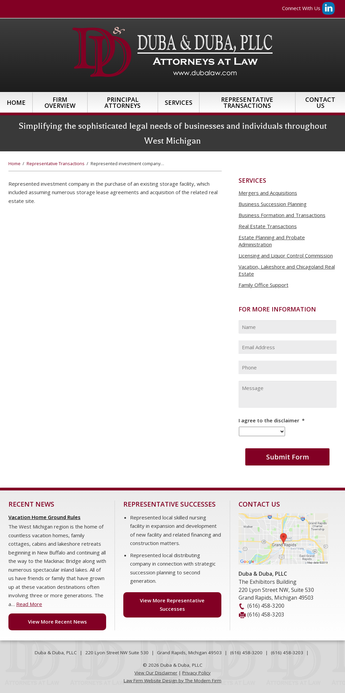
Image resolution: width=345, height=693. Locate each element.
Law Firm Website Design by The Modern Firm (172, 680)
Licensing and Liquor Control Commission (286, 255)
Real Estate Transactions (268, 226)
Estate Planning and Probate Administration (272, 241)
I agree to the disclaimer (272, 420)
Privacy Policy (196, 673)
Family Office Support (263, 284)
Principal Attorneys (122, 102)
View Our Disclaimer (155, 673)
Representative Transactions (247, 102)
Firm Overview (59, 102)
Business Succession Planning (273, 204)
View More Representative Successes (172, 604)
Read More (29, 604)
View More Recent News (57, 621)
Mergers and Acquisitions (268, 192)
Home (16, 102)
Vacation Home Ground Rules (44, 517)
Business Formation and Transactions (282, 215)
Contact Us (320, 102)
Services (178, 102)
